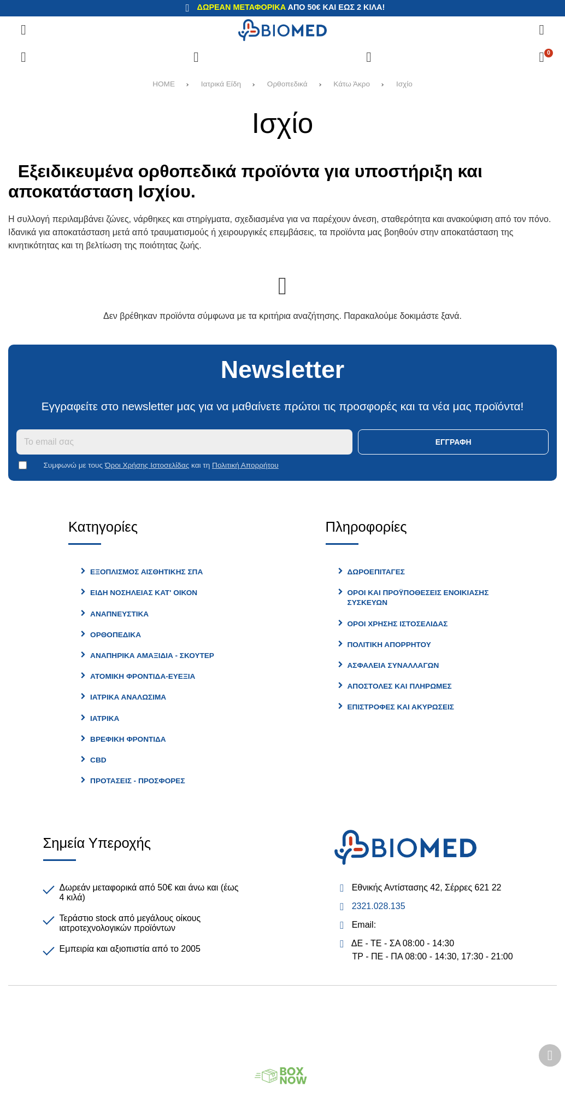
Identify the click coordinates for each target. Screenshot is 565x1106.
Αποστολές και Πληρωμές (400, 686)
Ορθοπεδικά (287, 84)
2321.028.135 (378, 906)
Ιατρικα (104, 718)
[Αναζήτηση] (541, 30)
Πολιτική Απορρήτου (245, 465)
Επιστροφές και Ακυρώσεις (401, 707)
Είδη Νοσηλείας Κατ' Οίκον (143, 593)
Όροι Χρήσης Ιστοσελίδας (147, 465)
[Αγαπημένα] (196, 57)
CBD (98, 760)
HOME (163, 84)
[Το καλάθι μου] (541, 57)
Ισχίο (404, 84)
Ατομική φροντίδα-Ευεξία (142, 676)
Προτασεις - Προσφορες (137, 781)
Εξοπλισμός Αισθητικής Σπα (146, 572)
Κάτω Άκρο (351, 84)
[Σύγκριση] (23, 57)
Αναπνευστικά (119, 614)
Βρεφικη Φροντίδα (128, 739)
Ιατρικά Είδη (221, 84)
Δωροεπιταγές (376, 572)
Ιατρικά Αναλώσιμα (128, 697)
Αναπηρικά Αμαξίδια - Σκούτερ (152, 655)
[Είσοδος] (369, 57)
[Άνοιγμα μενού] (23, 30)
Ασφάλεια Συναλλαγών (393, 665)
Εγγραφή (453, 442)
